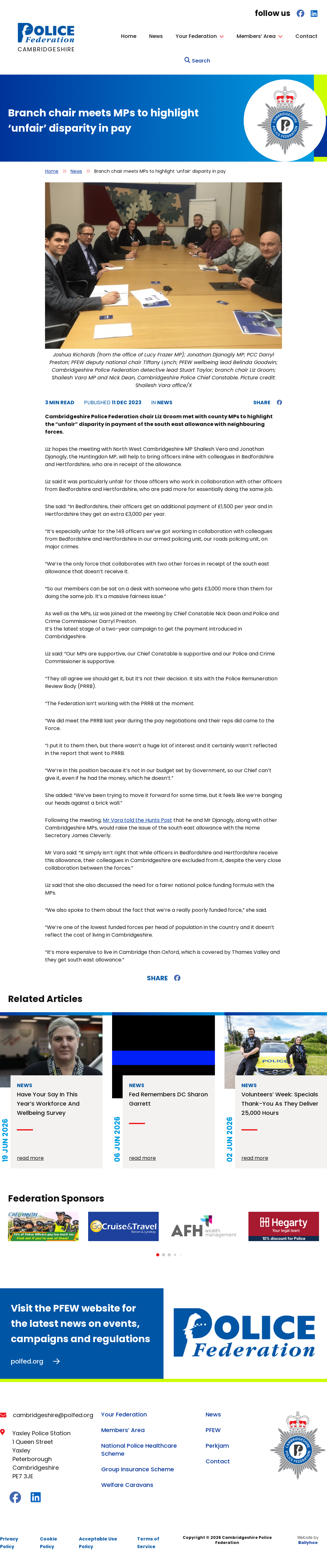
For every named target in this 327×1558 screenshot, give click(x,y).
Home (128, 36)
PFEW (213, 1428)
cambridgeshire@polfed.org (53, 1413)
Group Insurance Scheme (137, 1467)
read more (30, 1156)
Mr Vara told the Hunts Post (137, 818)
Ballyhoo (308, 1540)
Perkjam (217, 1444)
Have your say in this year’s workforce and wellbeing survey (48, 1101)
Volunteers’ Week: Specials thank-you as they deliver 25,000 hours (279, 1101)
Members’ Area (256, 36)
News (156, 36)
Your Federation (196, 36)
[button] (157, 1252)
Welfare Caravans (127, 1483)
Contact (306, 36)
